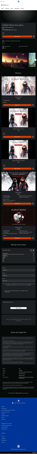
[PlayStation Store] (5, 5)
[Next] (35, 60)
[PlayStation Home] (18, 1)
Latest (2, 8)
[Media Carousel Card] (14, 60)
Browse (22, 8)
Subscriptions (16, 8)
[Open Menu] (1, 1)
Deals (12, 8)
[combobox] (18, 270)
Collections (7, 8)
